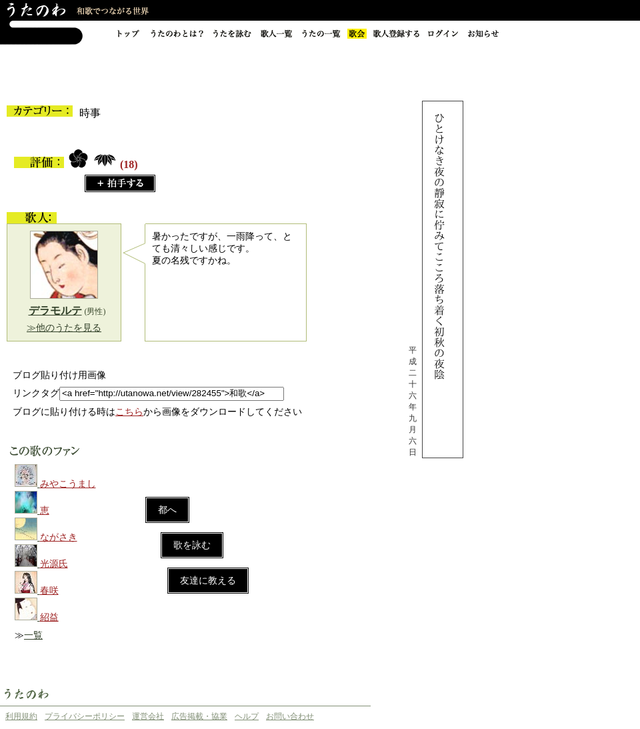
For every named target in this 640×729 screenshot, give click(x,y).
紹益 (49, 617)
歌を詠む (192, 545)
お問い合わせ (290, 716)
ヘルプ (247, 716)
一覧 (33, 635)
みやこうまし (68, 484)
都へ (167, 510)
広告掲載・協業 (199, 716)
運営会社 (148, 716)
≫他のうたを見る (64, 328)
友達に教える (208, 581)
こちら (129, 412)
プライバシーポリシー (85, 716)
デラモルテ (55, 310)
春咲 (49, 591)
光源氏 (54, 564)
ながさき (58, 537)
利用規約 (21, 716)
